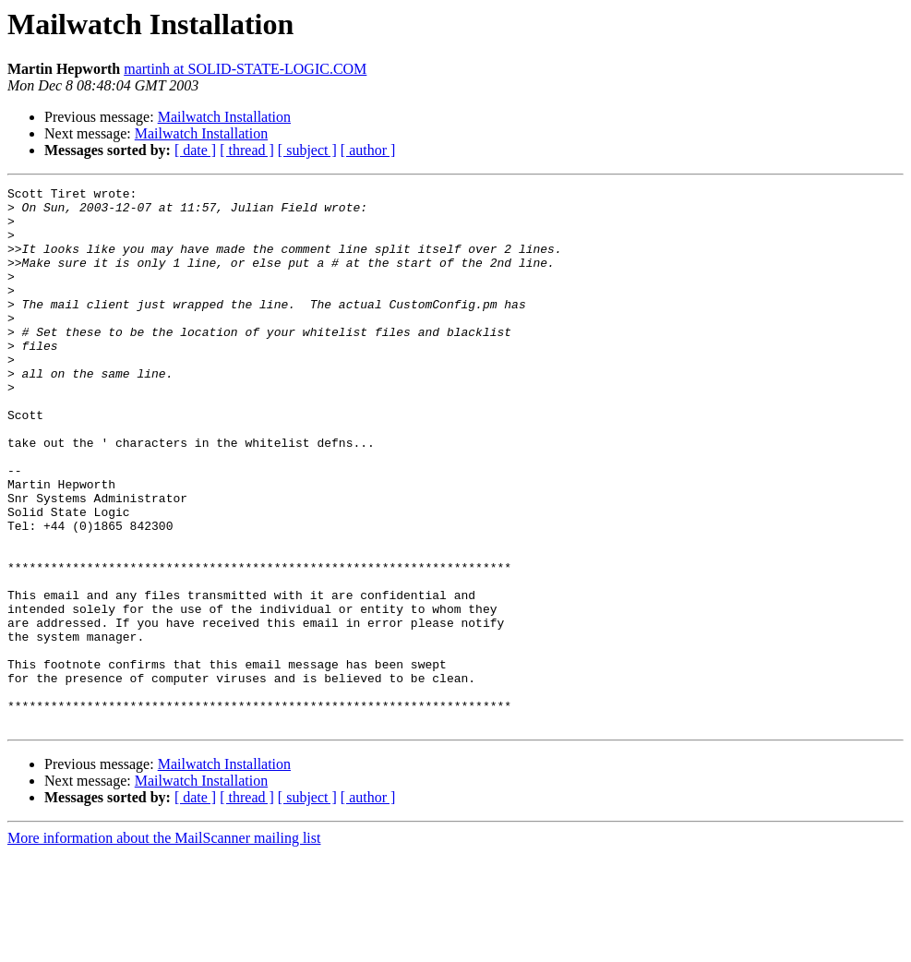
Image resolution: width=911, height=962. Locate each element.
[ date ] (195, 150)
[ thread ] (247, 150)
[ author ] (368, 150)
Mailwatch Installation (224, 117)
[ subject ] (307, 150)
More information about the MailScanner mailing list (163, 946)
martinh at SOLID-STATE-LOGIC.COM (245, 69)
